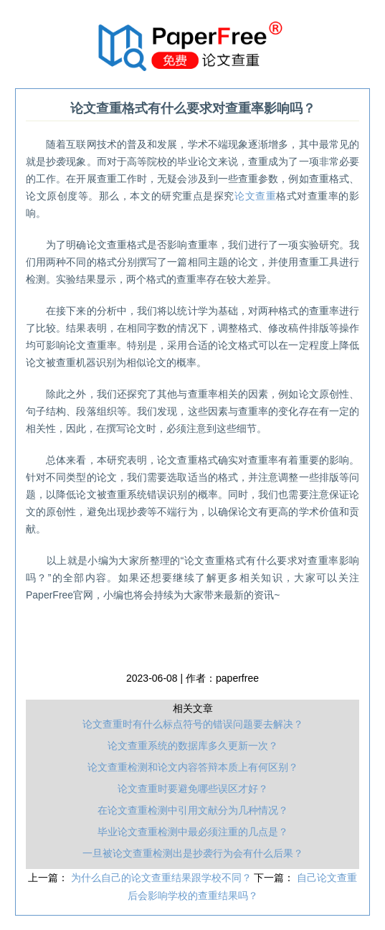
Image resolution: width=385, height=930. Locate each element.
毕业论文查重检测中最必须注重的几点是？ (193, 831)
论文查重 (255, 196)
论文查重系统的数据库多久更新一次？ (193, 745)
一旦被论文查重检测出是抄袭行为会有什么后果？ (192, 853)
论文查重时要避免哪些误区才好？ (193, 788)
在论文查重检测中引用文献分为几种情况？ (193, 810)
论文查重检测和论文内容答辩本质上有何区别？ (192, 767)
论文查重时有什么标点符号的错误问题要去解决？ (192, 724)
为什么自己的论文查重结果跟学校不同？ (163, 877)
